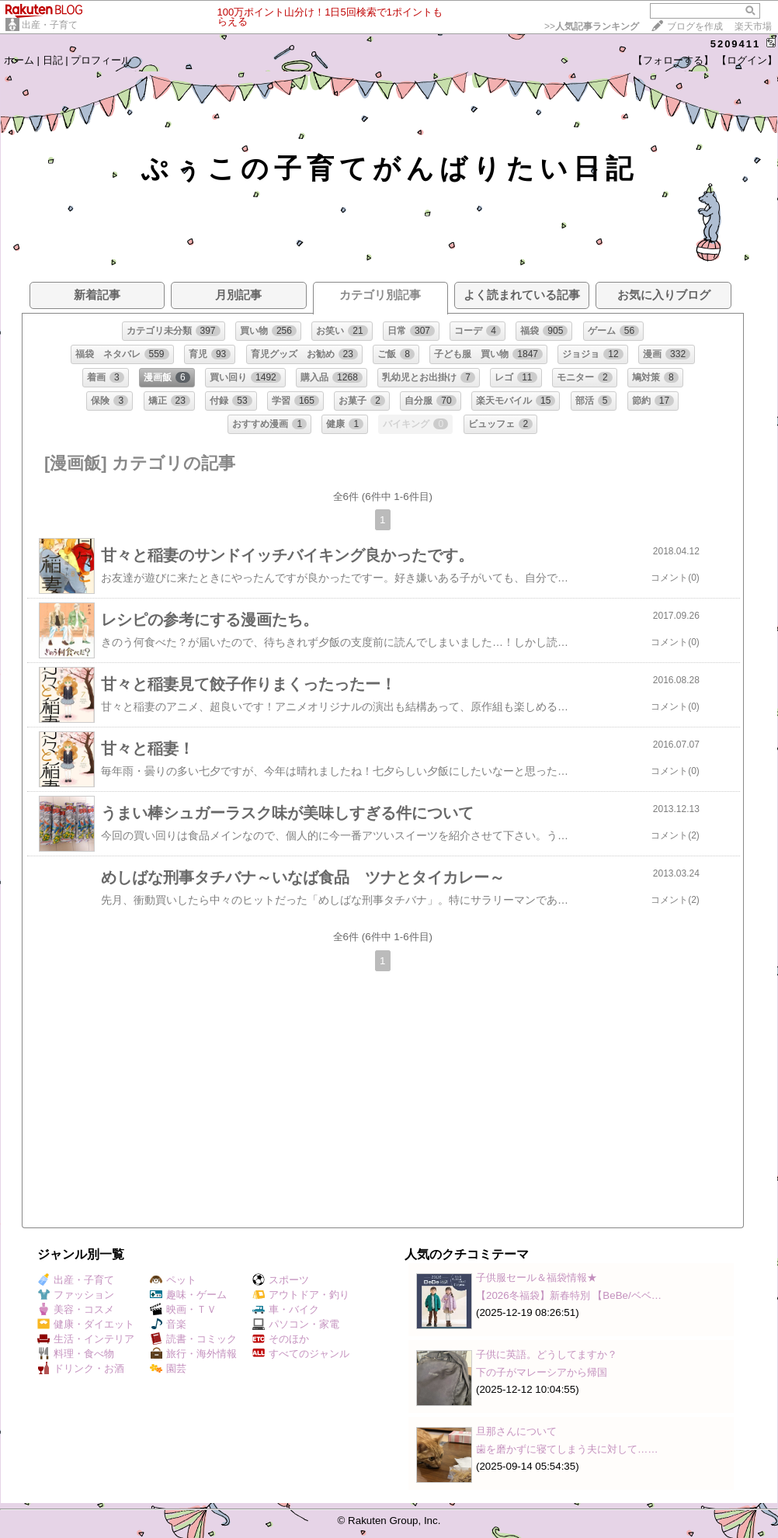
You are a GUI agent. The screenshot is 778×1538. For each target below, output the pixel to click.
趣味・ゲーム (188, 1294)
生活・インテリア (85, 1339)
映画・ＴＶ (183, 1309)
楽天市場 (753, 26)
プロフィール (101, 60)
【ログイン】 (747, 60)
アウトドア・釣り (300, 1294)
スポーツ (280, 1280)
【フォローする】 (673, 60)
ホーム (19, 60)
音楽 (168, 1324)
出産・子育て (50, 24)
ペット (173, 1280)
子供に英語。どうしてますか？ (546, 1354)
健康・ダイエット (85, 1324)
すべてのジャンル (300, 1353)
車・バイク (285, 1309)
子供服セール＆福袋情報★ (536, 1277)
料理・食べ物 (75, 1353)
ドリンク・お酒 (80, 1368)
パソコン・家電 (295, 1324)
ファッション (75, 1294)
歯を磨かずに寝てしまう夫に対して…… (567, 1449)
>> (591, 26)
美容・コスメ (75, 1309)
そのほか (280, 1339)
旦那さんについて (516, 1431)
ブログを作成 (695, 26)
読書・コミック (193, 1339)
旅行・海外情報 (193, 1353)
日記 (53, 60)
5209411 (735, 44)
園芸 (168, 1368)
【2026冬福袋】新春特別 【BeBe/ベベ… (569, 1295)
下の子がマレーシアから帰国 (541, 1372)
